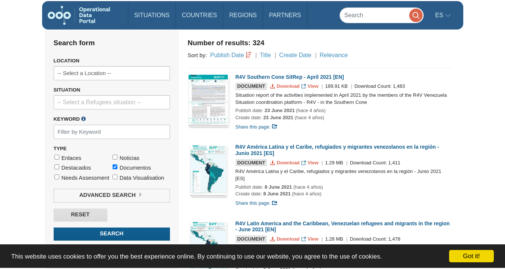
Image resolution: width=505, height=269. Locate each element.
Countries (199, 15)
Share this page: (257, 127)
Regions (243, 15)
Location (67, 61)
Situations (152, 15)
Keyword (70, 119)
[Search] (382, 15)
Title (265, 55)
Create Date (295, 55)
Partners (285, 15)
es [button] (440, 15)
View (311, 86)
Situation (67, 90)
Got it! (471, 256)
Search (111, 234)
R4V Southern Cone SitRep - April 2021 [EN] (290, 77)
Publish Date (227, 55)
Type (60, 148)
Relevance (334, 55)
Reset (80, 214)
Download (285, 86)
